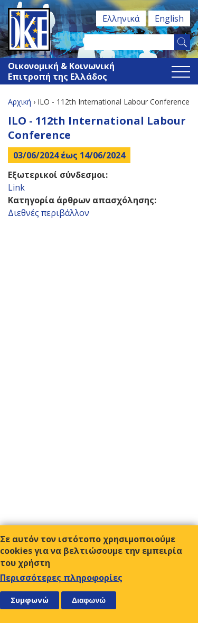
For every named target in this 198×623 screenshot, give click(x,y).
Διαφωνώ (89, 600)
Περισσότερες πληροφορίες (61, 577)
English (169, 18)
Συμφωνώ (30, 600)
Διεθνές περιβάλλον (48, 213)
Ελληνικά (120, 18)
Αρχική (19, 102)
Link (16, 187)
